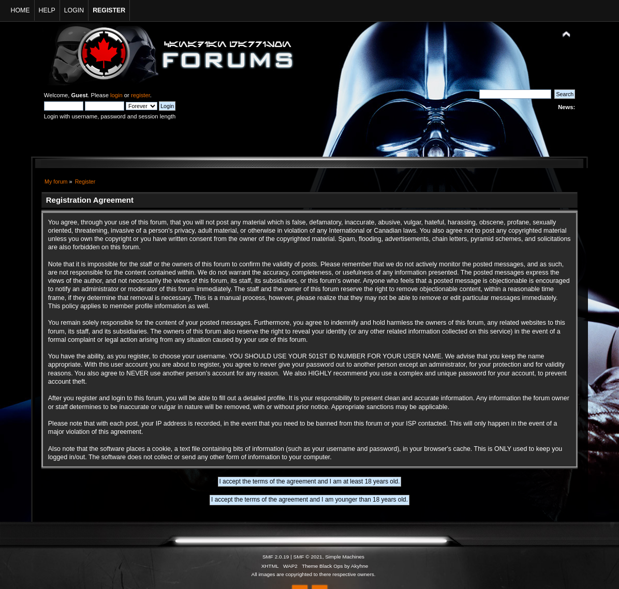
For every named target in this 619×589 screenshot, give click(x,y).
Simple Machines (344, 557)
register (140, 95)
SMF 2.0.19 (275, 557)
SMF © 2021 (307, 557)
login (116, 95)
